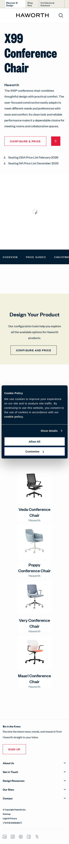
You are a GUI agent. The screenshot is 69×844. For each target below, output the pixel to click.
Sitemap (7, 814)
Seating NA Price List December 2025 (33, 163)
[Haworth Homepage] (32, 15)
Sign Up (14, 749)
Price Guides (36, 257)
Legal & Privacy (10, 818)
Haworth (11, 84)
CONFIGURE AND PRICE (33, 350)
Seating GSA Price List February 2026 (33, 157)
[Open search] (61, 15)
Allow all (34, 441)
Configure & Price (25, 141)
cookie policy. (14, 416)
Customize (34, 451)
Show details (49, 430)
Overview (10, 257)
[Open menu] (5, 15)
